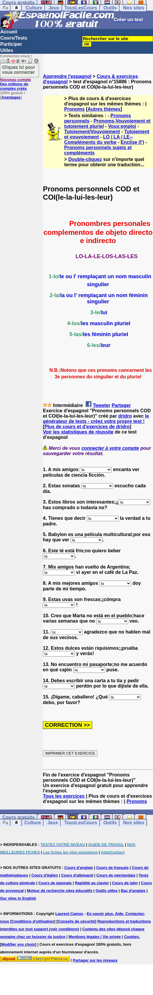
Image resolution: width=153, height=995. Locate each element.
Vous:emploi (122, 126)
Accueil (8, 31)
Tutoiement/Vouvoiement (92, 131)
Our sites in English (18, 898)
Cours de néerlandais (115, 875)
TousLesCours (80, 7)
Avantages (10, 97)
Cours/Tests (13, 37)
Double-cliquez (85, 159)
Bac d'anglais (133, 890)
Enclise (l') (132, 142)
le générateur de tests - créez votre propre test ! (96, 418)
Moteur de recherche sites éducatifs (59, 890)
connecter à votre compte (110, 448)
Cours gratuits (18, 817)
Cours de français (112, 867)
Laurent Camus (69, 913)
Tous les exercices (63, 796)
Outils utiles (107, 890)
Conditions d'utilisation (33, 921)
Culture (34, 7)
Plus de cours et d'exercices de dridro (87, 426)
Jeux (53, 7)
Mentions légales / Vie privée (95, 936)
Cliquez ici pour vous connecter (18, 69)
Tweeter (101, 405)
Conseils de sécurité (76, 921)
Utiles (6, 50)
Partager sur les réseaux (95, 960)
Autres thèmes (103, 109)
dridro (125, 415)
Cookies (131, 936)
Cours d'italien (44, 875)
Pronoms (74, 109)
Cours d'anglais (78, 867)
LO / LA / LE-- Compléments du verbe (98, 139)
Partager (121, 405)
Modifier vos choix (18, 944)
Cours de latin (125, 883)
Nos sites (133, 7)
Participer (11, 44)
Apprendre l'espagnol (67, 76)
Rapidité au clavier (92, 883)
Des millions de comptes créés (15, 84)
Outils (110, 7)
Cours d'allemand (77, 875)
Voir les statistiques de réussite (78, 431)
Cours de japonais (55, 883)
